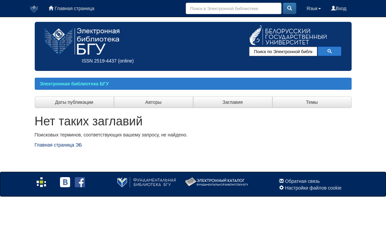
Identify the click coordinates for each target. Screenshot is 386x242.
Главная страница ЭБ (58, 145)
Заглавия (232, 102)
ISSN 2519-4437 (99, 61)
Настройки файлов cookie (313, 188)
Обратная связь (302, 181)
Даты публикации (74, 102)
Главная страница (71, 8)
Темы (312, 102)
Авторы (153, 102)
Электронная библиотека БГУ (74, 83)
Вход (339, 8)
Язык (313, 8)
